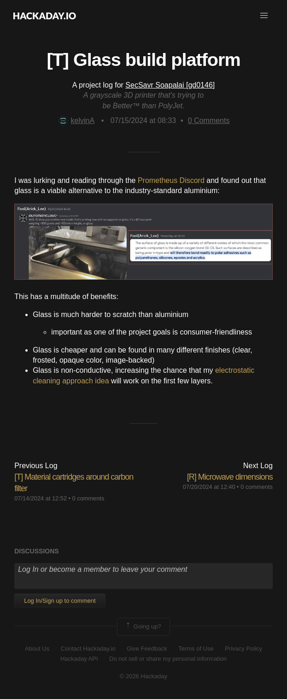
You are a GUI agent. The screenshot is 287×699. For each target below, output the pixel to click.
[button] (264, 15)
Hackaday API (79, 658)
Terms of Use (196, 648)
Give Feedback (147, 648)
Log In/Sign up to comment (59, 600)
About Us (37, 648)
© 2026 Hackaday (144, 676)
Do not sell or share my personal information (168, 658)
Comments (209, 120)
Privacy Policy (243, 648)
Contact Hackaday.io (88, 648)
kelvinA (76, 120)
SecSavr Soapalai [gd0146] (170, 85)
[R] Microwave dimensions (230, 477)
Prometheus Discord (171, 180)
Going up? (142, 627)
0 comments (88, 498)
